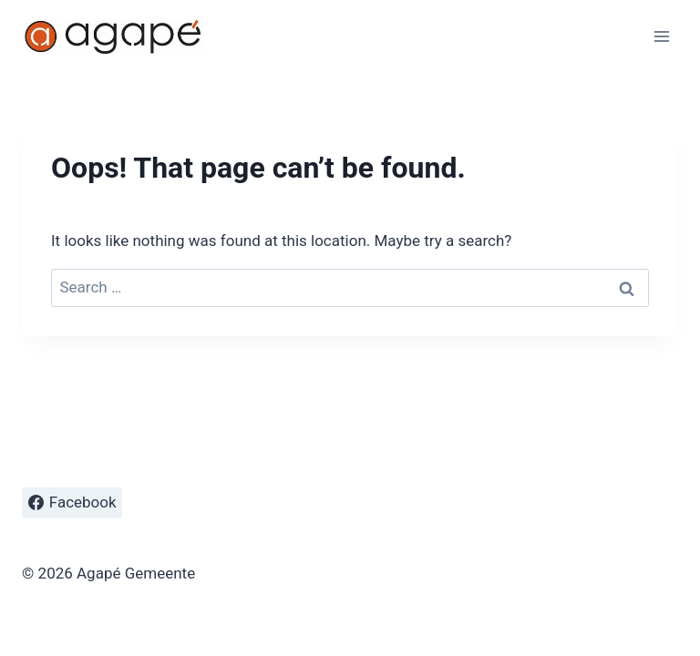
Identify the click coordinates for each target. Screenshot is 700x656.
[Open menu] (661, 36)
